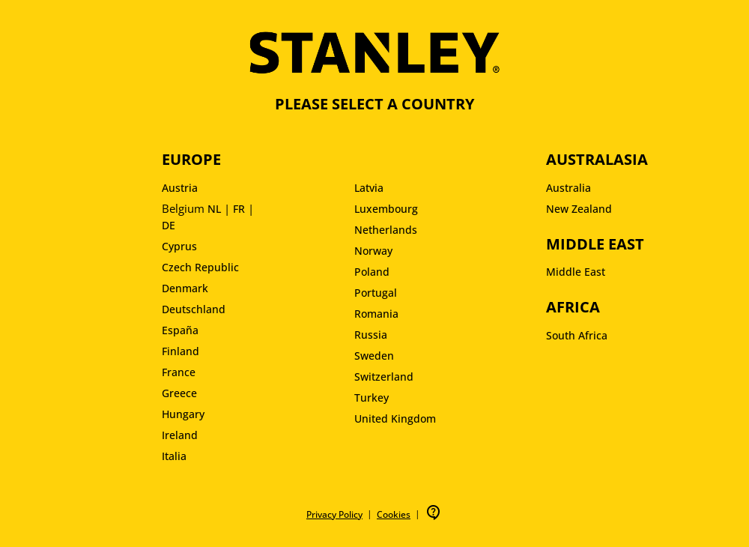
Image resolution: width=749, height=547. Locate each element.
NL (214, 209)
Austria (180, 188)
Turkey (371, 397)
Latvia (368, 188)
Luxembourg (386, 209)
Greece (179, 393)
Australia (568, 188)
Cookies (393, 514)
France (178, 372)
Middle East (575, 272)
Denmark (185, 288)
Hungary (183, 414)
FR (239, 209)
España (180, 330)
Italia (174, 456)
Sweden (374, 355)
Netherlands (385, 230)
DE (168, 225)
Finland (180, 351)
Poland (371, 272)
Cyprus (179, 246)
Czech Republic (200, 267)
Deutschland (193, 309)
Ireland (180, 435)
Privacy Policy (334, 514)
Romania (376, 313)
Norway (373, 251)
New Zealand (579, 209)
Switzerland (383, 376)
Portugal (375, 292)
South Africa (576, 335)
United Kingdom (395, 418)
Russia (370, 334)
